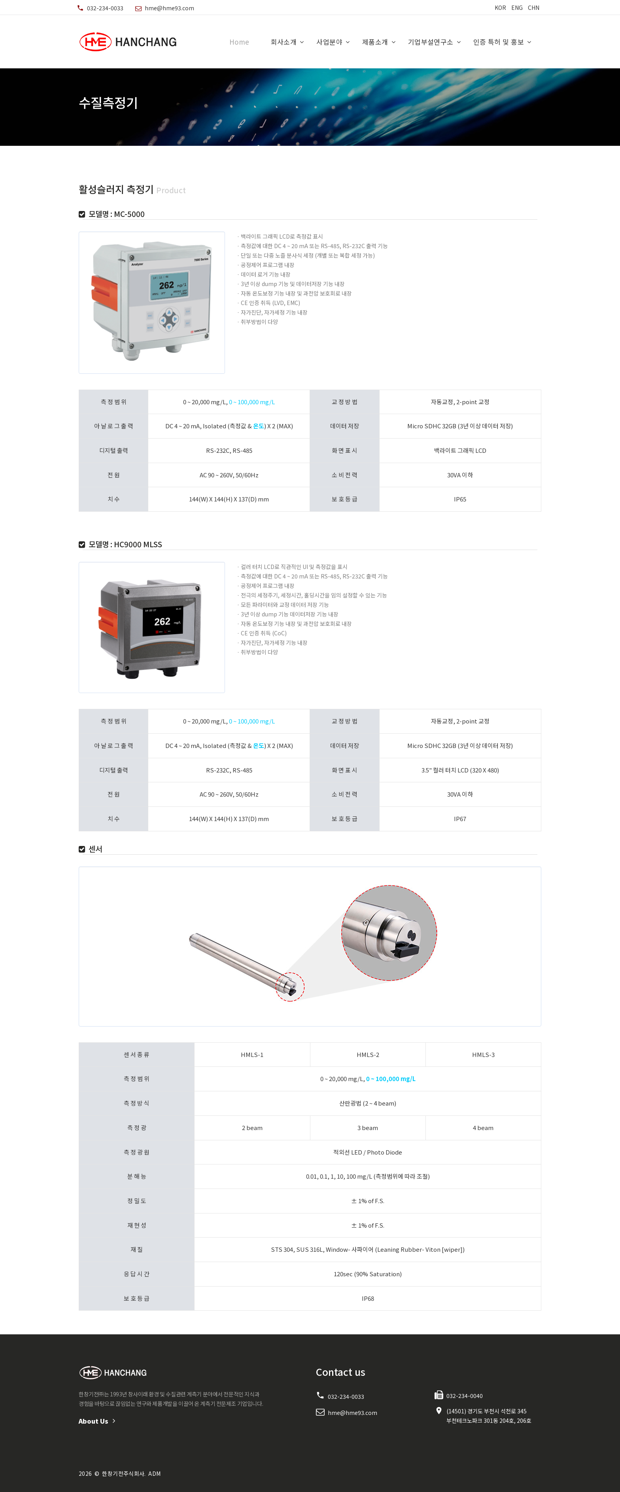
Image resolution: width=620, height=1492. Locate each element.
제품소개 (375, 42)
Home (239, 42)
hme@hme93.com (169, 8)
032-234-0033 (105, 8)
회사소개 (284, 42)
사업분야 (329, 42)
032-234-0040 (464, 1396)
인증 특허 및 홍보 (498, 42)
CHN (533, 7)
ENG (517, 7)
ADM (154, 1473)
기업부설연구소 (431, 42)
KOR (500, 7)
